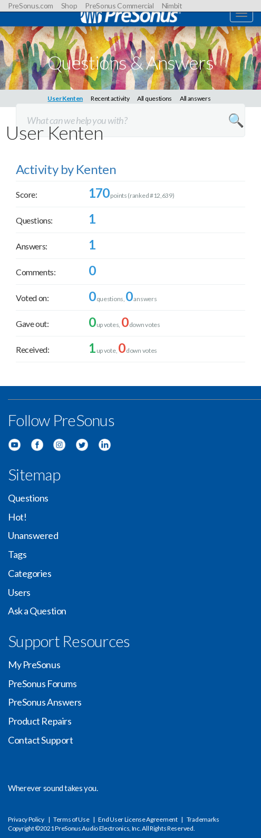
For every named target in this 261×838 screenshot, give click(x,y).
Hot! (17, 517)
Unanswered (33, 535)
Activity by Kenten (66, 169)
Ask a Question (37, 611)
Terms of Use (71, 819)
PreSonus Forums (42, 683)
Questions (28, 498)
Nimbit (172, 5)
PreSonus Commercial (119, 5)
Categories (30, 573)
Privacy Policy (26, 819)
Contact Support (40, 740)
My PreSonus (34, 664)
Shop (69, 5)
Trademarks (203, 819)
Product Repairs (39, 721)
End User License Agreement (137, 819)
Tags (17, 554)
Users (19, 592)
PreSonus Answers (45, 702)
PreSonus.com (30, 5)
